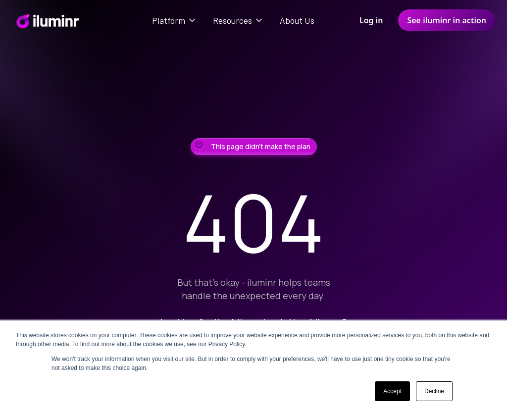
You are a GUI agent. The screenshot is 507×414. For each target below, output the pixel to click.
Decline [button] (434, 391)
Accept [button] (392, 391)
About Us (297, 20)
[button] (174, 20)
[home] (47, 20)
